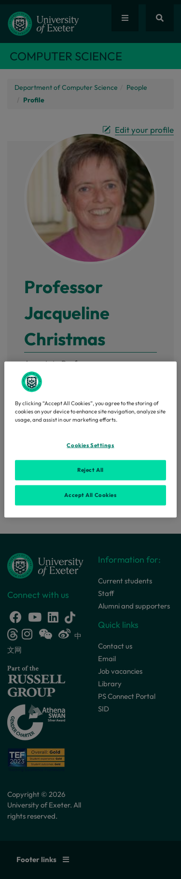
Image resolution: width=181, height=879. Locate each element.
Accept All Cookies (90, 495)
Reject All (90, 470)
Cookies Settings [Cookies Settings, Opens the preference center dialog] (90, 445)
